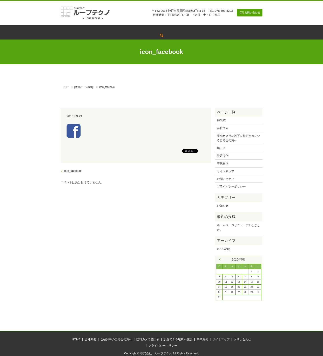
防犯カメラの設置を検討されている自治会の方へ (238, 132)
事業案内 (228, 29)
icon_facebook (73, 164)
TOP (65, 80)
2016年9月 (224, 242)
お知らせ (222, 199)
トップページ (84, 29)
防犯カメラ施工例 (168, 29)
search (244, 29)
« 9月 (221, 253)
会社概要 (105, 29)
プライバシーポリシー (231, 180)
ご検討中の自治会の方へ (134, 29)
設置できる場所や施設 (201, 29)
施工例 (221, 141)
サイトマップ (225, 164)
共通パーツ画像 (83, 80)
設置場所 (222, 149)
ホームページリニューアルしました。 (238, 221)
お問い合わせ (225, 172)
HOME (221, 114)
